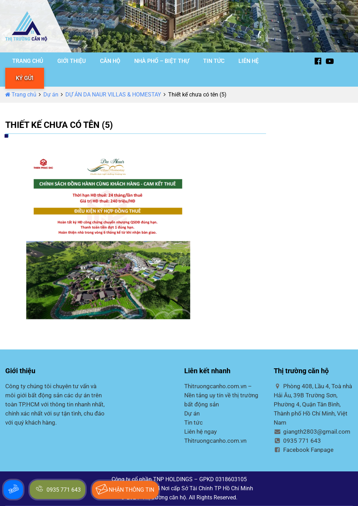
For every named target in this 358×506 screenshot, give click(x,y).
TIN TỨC (213, 61)
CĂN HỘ (110, 61)
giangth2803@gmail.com (312, 431)
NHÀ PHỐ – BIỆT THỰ (161, 61)
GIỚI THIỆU (71, 61)
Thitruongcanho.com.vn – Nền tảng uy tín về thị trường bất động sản (221, 395)
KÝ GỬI (25, 78)
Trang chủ (20, 94)
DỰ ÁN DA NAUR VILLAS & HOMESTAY (113, 94)
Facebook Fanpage (304, 449)
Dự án (50, 94)
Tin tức (193, 422)
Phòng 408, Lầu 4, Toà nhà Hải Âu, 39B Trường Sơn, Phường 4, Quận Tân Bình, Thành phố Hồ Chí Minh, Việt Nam (313, 404)
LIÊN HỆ (248, 61)
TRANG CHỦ (27, 61)
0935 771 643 (297, 440)
